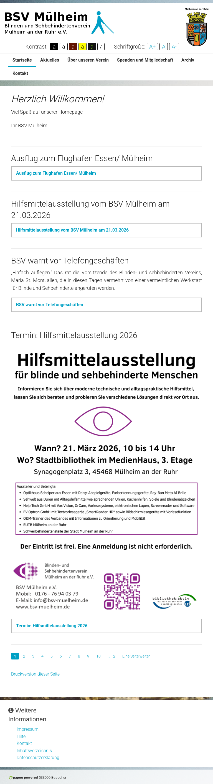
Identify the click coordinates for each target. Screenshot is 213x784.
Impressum (28, 729)
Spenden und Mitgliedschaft (145, 60)
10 (98, 656)
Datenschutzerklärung (38, 757)
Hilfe (21, 736)
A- (174, 46)
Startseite (22, 60)
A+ (152, 46)
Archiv (187, 60)
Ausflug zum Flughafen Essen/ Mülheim (56, 173)
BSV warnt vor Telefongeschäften (49, 304)
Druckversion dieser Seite (35, 674)
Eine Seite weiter (136, 656)
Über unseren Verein (88, 60)
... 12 (111, 656)
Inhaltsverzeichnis (34, 750)
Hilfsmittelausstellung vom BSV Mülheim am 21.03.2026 (72, 230)
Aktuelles (49, 60)
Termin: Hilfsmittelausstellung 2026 (51, 625)
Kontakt (20, 73)
